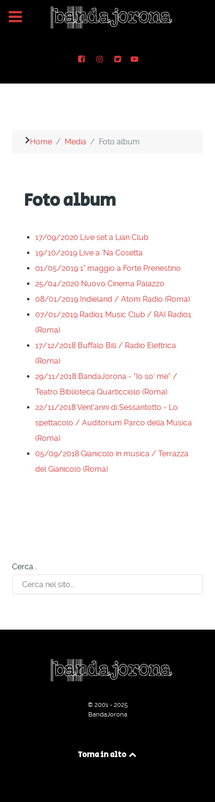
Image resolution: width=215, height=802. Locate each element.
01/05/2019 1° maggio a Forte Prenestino (108, 268)
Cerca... (25, 566)
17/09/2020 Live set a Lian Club (91, 237)
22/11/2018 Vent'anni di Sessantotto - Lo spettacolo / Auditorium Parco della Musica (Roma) (113, 423)
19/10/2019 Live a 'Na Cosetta (89, 252)
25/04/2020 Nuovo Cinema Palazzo (99, 283)
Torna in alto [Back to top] (108, 754)
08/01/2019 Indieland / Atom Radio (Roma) (112, 299)
